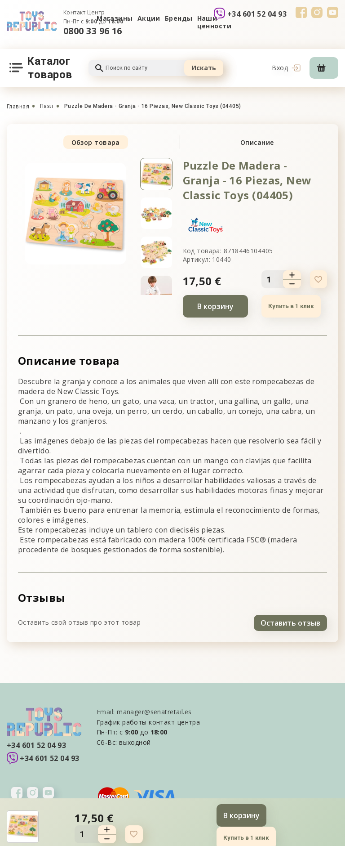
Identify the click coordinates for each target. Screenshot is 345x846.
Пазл (46, 106)
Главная (18, 106)
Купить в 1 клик (290, 306)
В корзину (215, 306)
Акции (148, 18)
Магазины (115, 18)
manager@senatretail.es (154, 710)
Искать (203, 67)
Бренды (179, 18)
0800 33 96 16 (92, 31)
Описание (257, 142)
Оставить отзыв (290, 622)
